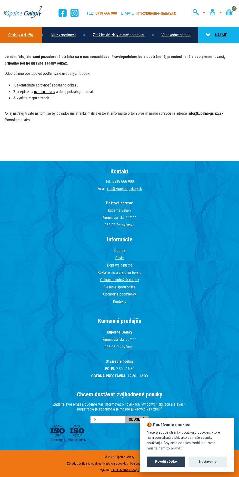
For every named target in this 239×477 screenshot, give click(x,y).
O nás (119, 258)
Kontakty (119, 301)
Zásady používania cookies (84, 463)
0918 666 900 (123, 181)
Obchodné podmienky (119, 294)
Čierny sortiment (63, 35)
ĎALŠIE (216, 35)
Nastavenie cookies (115, 463)
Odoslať (137, 419)
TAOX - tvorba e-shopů (125, 470)
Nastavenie (208, 461)
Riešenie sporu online (119, 287)
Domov (119, 250)
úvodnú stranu (44, 91)
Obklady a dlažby (21, 35)
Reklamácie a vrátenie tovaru (119, 272)
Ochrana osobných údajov (119, 279)
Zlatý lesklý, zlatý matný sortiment (118, 35)
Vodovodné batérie (175, 35)
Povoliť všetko (166, 461)
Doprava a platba (119, 265)
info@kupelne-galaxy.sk (206, 113)
